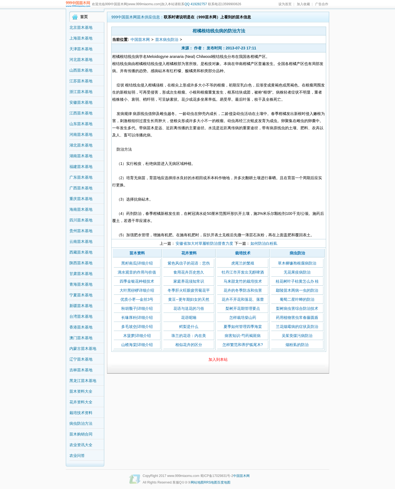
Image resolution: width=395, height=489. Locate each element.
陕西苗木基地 (80, 263)
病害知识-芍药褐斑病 (243, 335)
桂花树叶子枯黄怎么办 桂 (297, 281)
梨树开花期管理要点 (242, 308)
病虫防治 (297, 253)
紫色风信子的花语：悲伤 (189, 263)
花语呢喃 (188, 317)
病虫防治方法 (80, 423)
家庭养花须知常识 (188, 281)
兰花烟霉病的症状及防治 (297, 326)
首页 (84, 17)
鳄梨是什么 (188, 326)
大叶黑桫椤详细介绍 (137, 290)
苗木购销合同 (80, 434)
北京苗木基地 (80, 27)
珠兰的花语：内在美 (188, 335)
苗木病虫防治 (166, 39)
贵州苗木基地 (80, 231)
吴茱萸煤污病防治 (297, 335)
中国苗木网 (140, 39)
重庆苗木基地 (80, 198)
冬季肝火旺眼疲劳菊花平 (189, 290)
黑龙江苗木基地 (82, 380)
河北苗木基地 (80, 59)
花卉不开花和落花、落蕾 (243, 299)
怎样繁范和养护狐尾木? (242, 344)
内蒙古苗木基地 (82, 348)
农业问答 (77, 455)
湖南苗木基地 (80, 156)
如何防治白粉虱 (263, 243)
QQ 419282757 (195, 4)
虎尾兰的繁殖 (242, 263)
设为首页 (285, 4)
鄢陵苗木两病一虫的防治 (297, 290)
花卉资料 (189, 253)
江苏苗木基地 (80, 81)
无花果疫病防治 (297, 272)
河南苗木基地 (80, 134)
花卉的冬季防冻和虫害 (243, 290)
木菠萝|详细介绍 (137, 335)
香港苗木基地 (80, 327)
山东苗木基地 (80, 124)
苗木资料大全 (80, 391)
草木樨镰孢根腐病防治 (297, 263)
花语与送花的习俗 (188, 308)
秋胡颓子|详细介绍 (137, 308)
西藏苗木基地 (80, 252)
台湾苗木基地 (80, 316)
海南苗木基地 (80, 209)
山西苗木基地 (80, 70)
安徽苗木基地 (80, 102)
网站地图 (197, 482)
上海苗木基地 (80, 38)
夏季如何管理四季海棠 (243, 326)
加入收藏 (303, 4)
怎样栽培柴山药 (242, 317)
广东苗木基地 (80, 177)
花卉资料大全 (80, 402)
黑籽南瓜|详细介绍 (137, 263)
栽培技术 (242, 253)
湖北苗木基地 (80, 145)
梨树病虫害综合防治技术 (297, 308)
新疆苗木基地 (80, 305)
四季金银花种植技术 (137, 281)
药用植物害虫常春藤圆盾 (297, 317)
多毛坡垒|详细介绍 (137, 326)
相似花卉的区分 (188, 344)
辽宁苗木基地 (80, 359)
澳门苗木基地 (80, 338)
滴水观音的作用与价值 (137, 272)
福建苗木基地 (80, 166)
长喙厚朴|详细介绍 (137, 317)
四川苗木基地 (80, 220)
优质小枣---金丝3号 (136, 299)
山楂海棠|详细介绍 (137, 344)
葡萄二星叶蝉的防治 (297, 299)
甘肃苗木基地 (80, 273)
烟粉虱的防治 (297, 344)
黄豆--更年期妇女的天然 (188, 299)
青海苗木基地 (80, 284)
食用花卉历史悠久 (188, 272)
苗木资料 (137, 253)
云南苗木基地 (80, 241)
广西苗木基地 (80, 188)
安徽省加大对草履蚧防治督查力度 (204, 243)
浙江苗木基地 (80, 91)
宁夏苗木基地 (80, 295)
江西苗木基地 (80, 113)
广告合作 (321, 4)
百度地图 (223, 482)
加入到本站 (218, 359)
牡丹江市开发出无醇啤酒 (243, 272)
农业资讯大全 (80, 445)
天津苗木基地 (80, 49)
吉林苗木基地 (80, 370)
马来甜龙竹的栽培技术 (243, 281)
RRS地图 (210, 482)
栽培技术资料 (80, 413)
